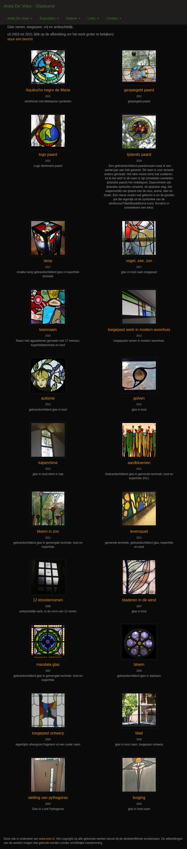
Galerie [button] (73, 18)
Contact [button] (113, 18)
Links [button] (93, 18)
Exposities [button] (49, 18)
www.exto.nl (47, 838)
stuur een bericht (20, 39)
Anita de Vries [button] (19, 18)
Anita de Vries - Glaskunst (29, 6)
